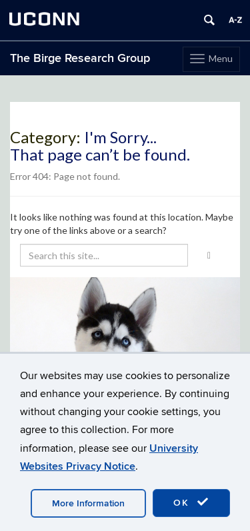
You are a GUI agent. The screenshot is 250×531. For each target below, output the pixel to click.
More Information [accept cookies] (88, 503)
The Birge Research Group (80, 58)
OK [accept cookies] (191, 502)
